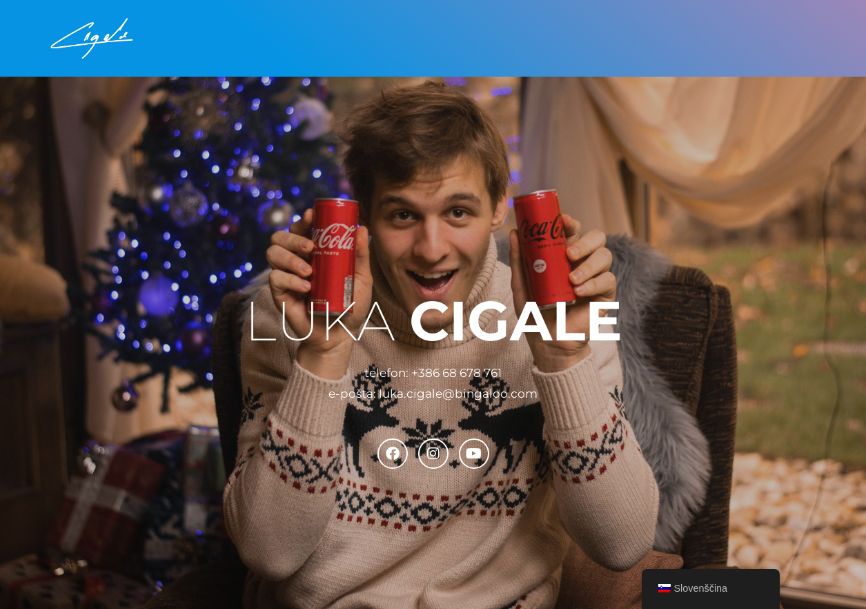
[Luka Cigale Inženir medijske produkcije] (92, 38)
